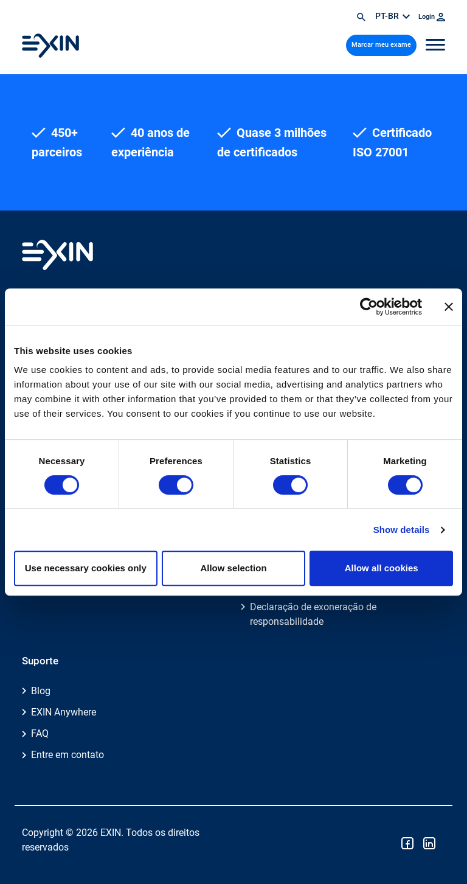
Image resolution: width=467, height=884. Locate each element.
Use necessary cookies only (86, 568)
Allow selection (233, 568)
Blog (40, 691)
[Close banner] (449, 306)
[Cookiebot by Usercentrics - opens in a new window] (369, 307)
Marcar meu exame (381, 45)
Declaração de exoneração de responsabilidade (313, 614)
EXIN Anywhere (63, 712)
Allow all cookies (381, 568)
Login (431, 17)
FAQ (40, 733)
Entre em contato (67, 754)
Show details (401, 529)
